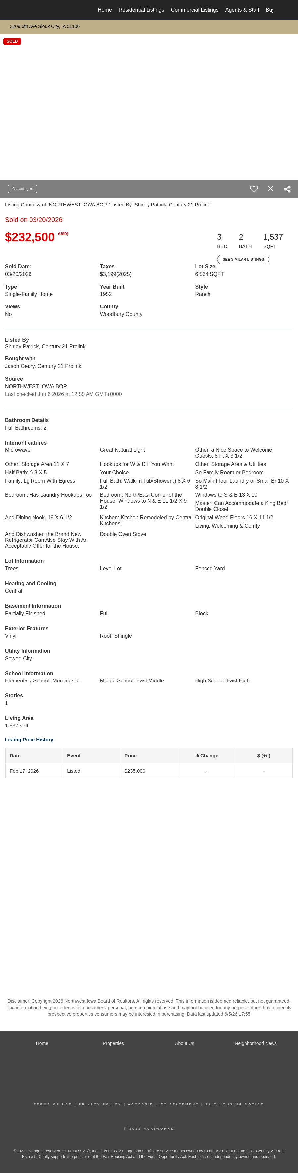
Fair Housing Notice (235, 1104)
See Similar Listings (243, 259)
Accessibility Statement (163, 1104)
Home (105, 10)
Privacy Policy (100, 1104)
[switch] (254, 189)
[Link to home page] (28, 10)
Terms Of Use (53, 1104)
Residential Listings (141, 10)
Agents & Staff (242, 10)
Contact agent (22, 189)
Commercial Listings (195, 10)
